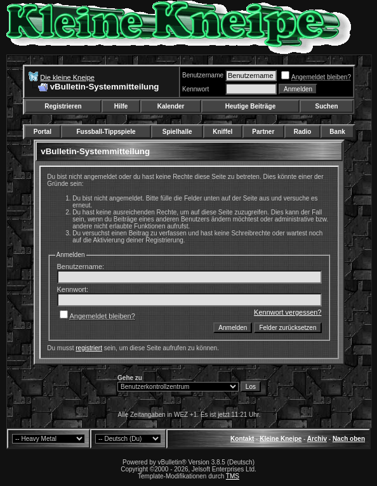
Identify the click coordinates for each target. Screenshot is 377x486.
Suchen (326, 106)
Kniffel (222, 131)
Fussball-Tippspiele (105, 131)
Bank (337, 131)
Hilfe (121, 106)
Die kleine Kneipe (67, 77)
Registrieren (62, 106)
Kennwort (195, 89)
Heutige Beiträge (250, 106)
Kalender (171, 106)
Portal (42, 131)
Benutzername (202, 75)
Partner (263, 131)
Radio (303, 131)
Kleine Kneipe (280, 438)
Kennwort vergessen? (287, 312)
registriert (89, 348)
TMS (232, 476)
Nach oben (349, 438)
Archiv (317, 438)
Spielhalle (177, 131)
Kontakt (242, 438)
